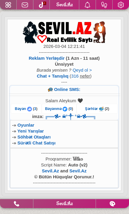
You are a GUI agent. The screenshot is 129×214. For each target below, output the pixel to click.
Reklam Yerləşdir (46, 58)
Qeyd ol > (82, 70)
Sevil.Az (50, 170)
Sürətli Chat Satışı (37, 142)
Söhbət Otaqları (34, 136)
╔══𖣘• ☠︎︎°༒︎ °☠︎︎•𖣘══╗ (70, 116)
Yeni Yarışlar (30, 130)
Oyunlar (26, 125)
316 (75, 75)
